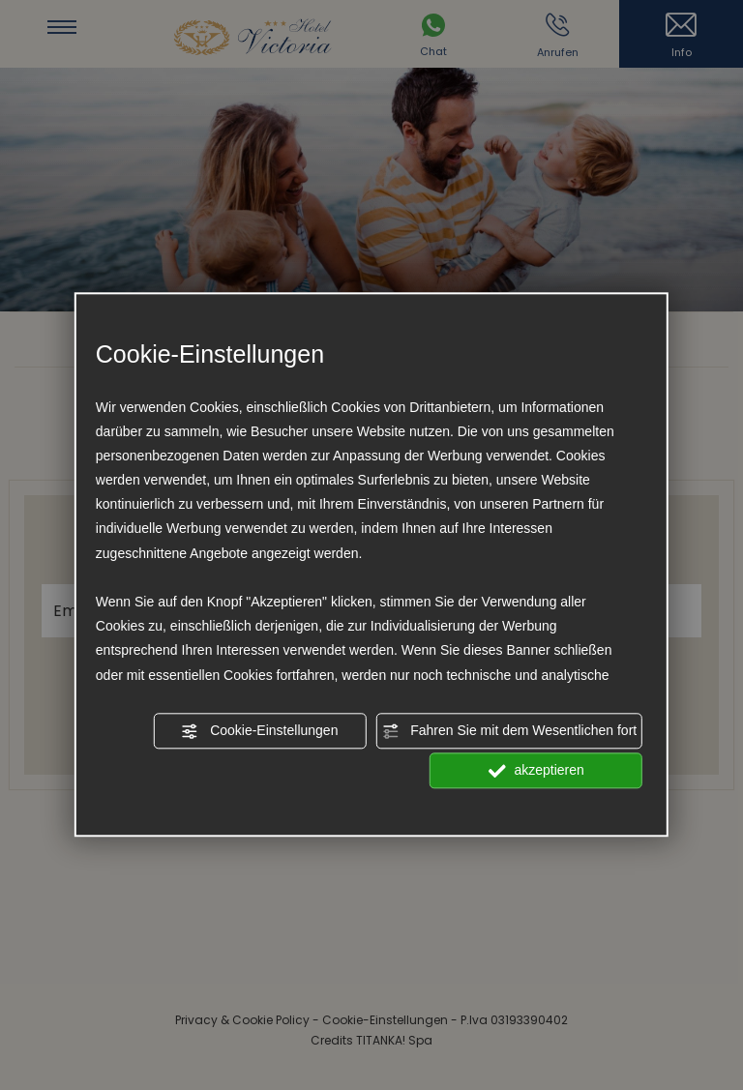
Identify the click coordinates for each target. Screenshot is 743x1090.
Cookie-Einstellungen (259, 731)
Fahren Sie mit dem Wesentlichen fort (509, 731)
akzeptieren (536, 771)
